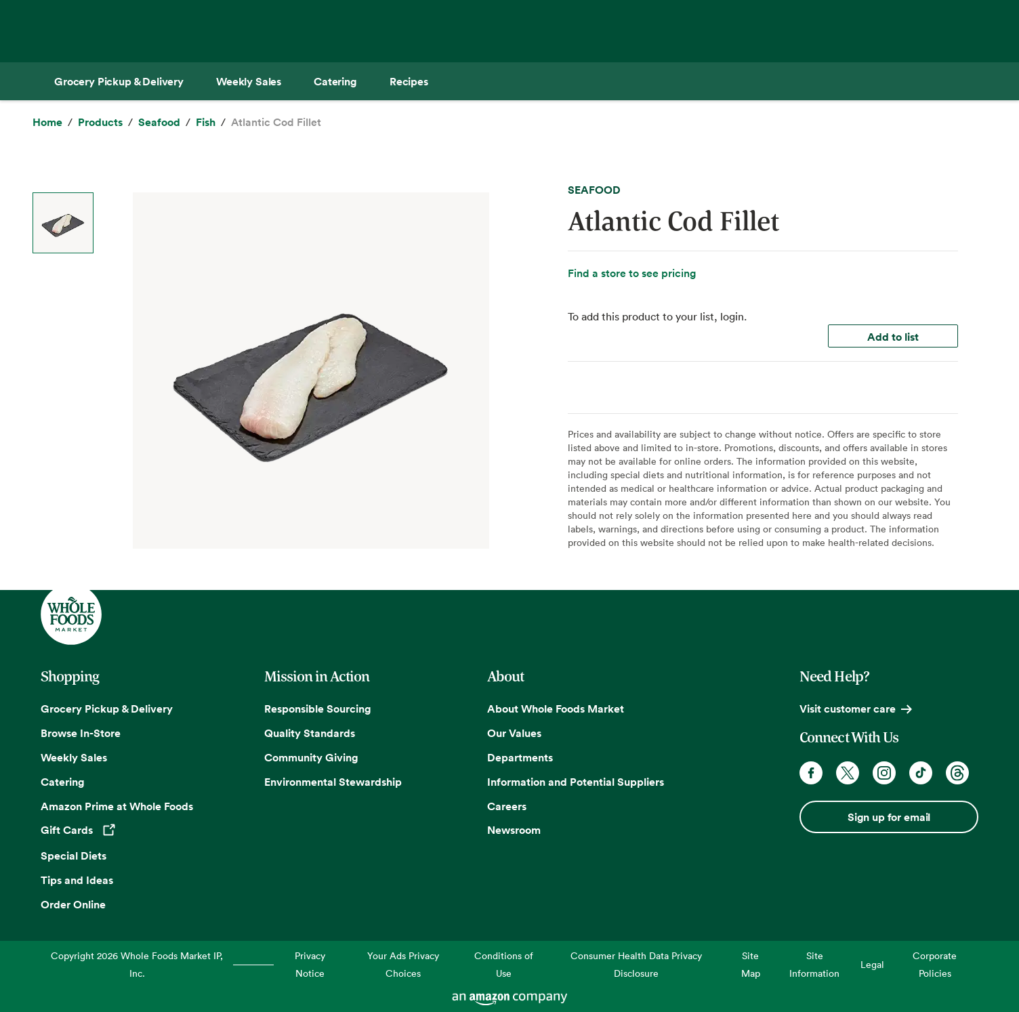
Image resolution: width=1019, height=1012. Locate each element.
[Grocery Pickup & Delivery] (119, 81)
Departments (520, 757)
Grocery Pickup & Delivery (107, 708)
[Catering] (335, 81)
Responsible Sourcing (317, 708)
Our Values (514, 732)
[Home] (47, 122)
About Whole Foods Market (555, 708)
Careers (506, 806)
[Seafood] (159, 122)
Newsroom (514, 829)
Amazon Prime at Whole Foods (117, 806)
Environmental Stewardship (333, 781)
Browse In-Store (81, 732)
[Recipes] (409, 81)
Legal (872, 964)
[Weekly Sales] (248, 81)
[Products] (100, 122)
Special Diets (73, 855)
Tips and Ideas (77, 879)
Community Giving (311, 757)
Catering (63, 781)
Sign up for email (889, 816)
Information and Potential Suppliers (575, 781)
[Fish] (205, 122)
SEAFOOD (594, 189)
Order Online (73, 904)
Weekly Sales (74, 757)
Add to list (893, 336)
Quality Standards (309, 732)
